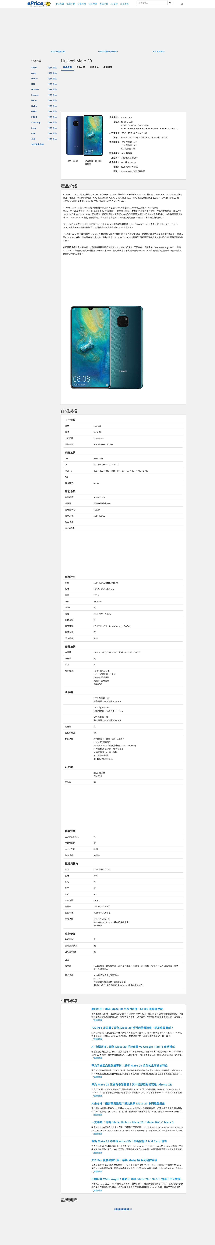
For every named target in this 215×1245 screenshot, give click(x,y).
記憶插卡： (114, 162)
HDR (67, 664)
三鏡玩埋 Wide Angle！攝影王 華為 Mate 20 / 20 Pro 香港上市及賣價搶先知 (137, 1179)
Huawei (35, 89)
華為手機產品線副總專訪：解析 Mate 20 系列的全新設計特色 (129, 1065)
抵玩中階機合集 (58, 51)
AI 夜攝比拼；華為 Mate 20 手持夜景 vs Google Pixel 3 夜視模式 (133, 1047)
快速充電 (69, 619)
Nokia (34, 105)
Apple (34, 67)
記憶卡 (68, 906)
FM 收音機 (70, 849)
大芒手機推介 (158, 51)
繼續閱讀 (98, 1020)
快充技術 (69, 626)
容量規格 (69, 515)
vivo (33, 133)
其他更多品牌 (37, 144)
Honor (34, 78)
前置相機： (114, 153)
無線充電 (69, 632)
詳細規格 (94, 67)
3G (66, 464)
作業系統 (69, 497)
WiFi (67, 869)
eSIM (67, 607)
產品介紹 (80, 67)
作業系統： (114, 117)
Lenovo (35, 94)
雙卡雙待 (69, 483)
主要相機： (114, 142)
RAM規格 (69, 522)
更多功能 (69, 918)
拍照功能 (69, 739)
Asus (33, 73)
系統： (116, 121)
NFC (67, 888)
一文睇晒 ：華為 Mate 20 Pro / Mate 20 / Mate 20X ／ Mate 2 (132, 1122)
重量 (67, 595)
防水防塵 (69, 638)
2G (66, 458)
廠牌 (67, 425)
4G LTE (68, 470)
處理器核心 (70, 509)
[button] (182, 4)
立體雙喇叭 (70, 843)
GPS (67, 881)
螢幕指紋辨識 (71, 945)
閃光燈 (68, 726)
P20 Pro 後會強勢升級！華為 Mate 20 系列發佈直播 (124, 1160)
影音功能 (69, 855)
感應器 (68, 965)
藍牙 (67, 875)
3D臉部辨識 (70, 951)
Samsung (35, 122)
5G (66, 477)
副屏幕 (68, 658)
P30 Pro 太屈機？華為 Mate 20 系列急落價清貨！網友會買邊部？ (132, 1028)
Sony (33, 127)
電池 (67, 613)
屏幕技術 (69, 670)
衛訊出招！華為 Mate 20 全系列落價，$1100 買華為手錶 (127, 1009)
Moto (34, 100)
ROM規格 (69, 528)
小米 (33, 138)
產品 (55, 67)
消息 (50, 67)
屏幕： (116, 137)
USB (67, 894)
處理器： (115, 157)
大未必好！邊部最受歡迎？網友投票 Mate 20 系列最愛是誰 (128, 1103)
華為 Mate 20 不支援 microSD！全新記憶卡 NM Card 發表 (129, 1141)
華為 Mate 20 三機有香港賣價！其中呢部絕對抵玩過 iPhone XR (131, 1084)
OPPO (34, 111)
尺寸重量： (114, 133)
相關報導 (107, 67)
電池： (116, 166)
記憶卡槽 (69, 912)
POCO (34, 116)
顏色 (67, 582)
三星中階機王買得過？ (108, 51)
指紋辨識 (69, 939)
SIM (67, 601)
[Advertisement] (123, 91)
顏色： (116, 171)
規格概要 (67, 67)
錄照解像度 (70, 732)
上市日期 (69, 438)
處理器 (68, 503)
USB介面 (69, 900)
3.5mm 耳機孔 (72, 836)
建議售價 (69, 444)
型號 (67, 432)
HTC (33, 83)
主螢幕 (68, 652)
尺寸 (67, 589)
